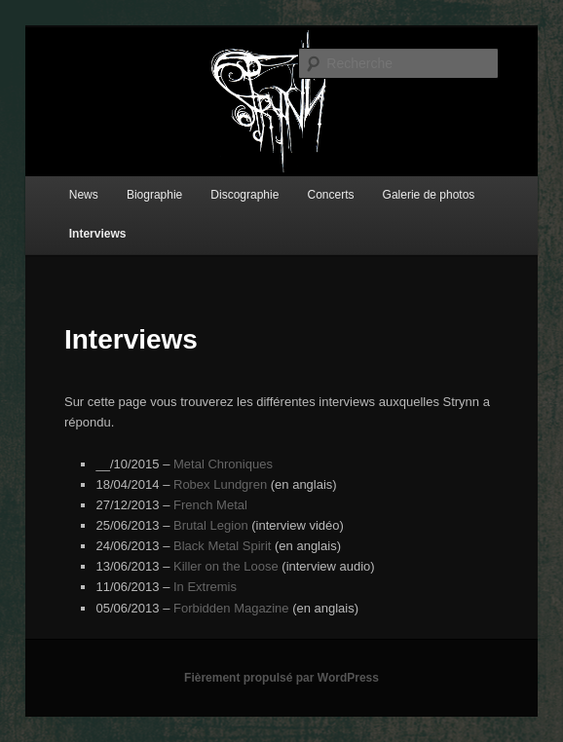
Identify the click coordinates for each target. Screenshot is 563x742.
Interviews (98, 234)
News (83, 195)
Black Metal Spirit (222, 545)
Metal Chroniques (223, 464)
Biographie (154, 195)
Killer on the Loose (226, 566)
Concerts (330, 195)
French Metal (210, 505)
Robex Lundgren (220, 484)
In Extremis (205, 586)
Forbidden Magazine (231, 608)
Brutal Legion (210, 525)
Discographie (244, 195)
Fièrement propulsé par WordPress (281, 678)
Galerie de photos (429, 195)
